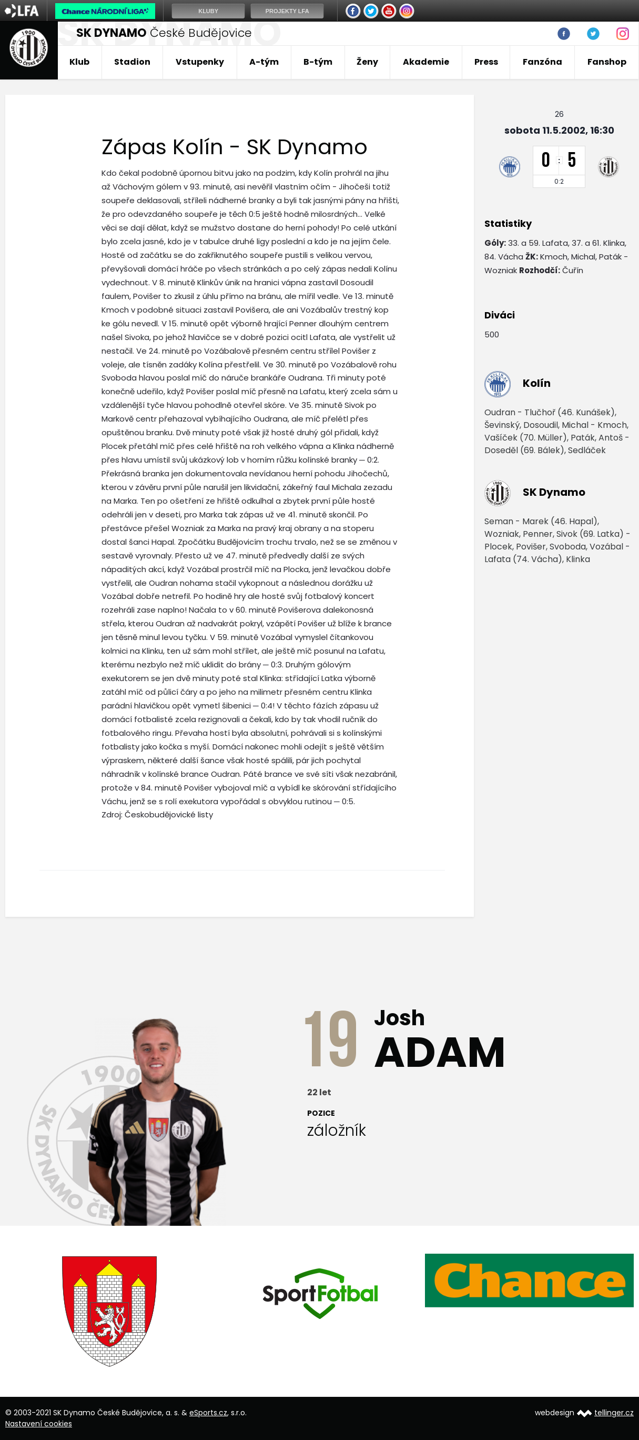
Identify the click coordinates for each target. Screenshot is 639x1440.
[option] (110, 1311)
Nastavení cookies (38, 1423)
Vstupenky (200, 62)
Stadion (132, 62)
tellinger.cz (614, 1412)
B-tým (317, 62)
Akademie (426, 62)
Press (486, 62)
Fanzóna (542, 62)
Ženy (367, 62)
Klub (79, 62)
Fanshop (606, 62)
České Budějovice (164, 33)
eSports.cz (208, 1412)
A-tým (264, 62)
